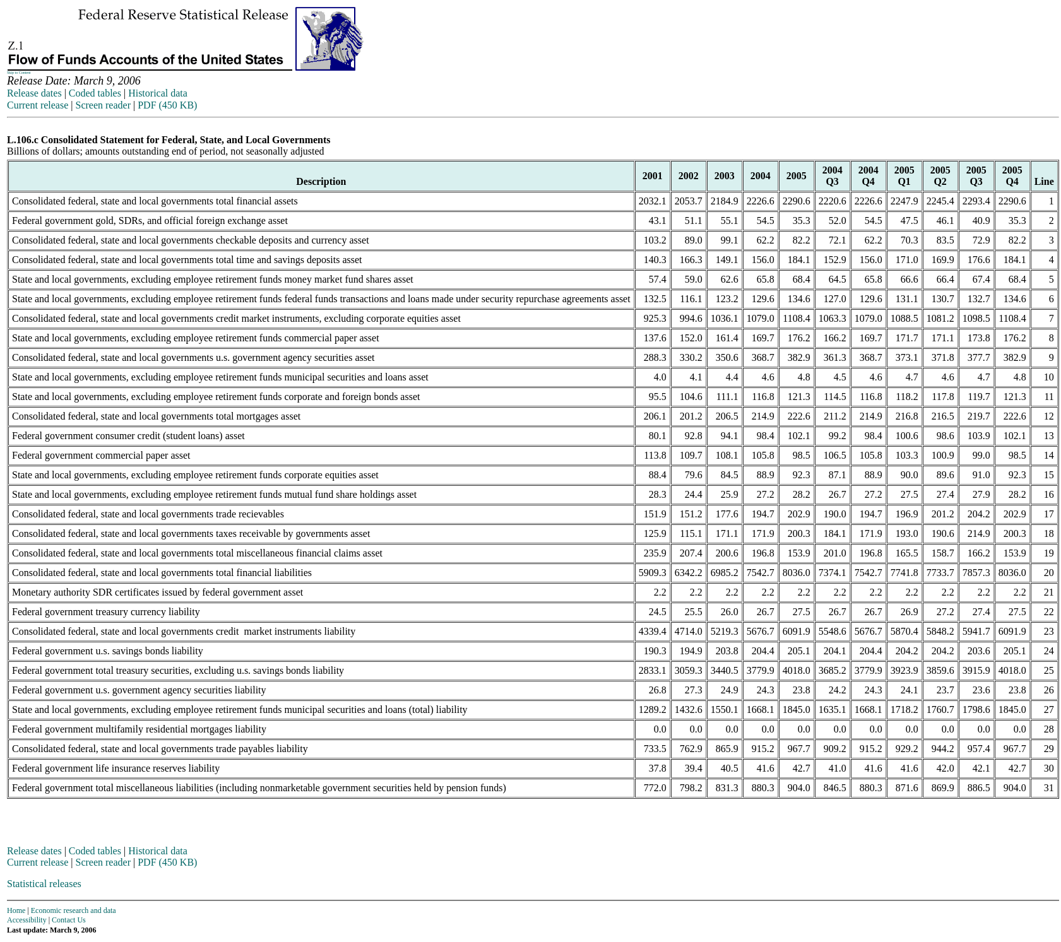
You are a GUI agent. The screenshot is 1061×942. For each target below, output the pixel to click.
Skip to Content (19, 72)
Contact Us (69, 920)
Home (16, 910)
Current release (37, 105)
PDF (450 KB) (167, 105)
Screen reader (103, 105)
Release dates (34, 93)
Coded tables (95, 93)
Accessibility (27, 920)
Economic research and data (73, 910)
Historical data (157, 93)
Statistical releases (44, 883)
